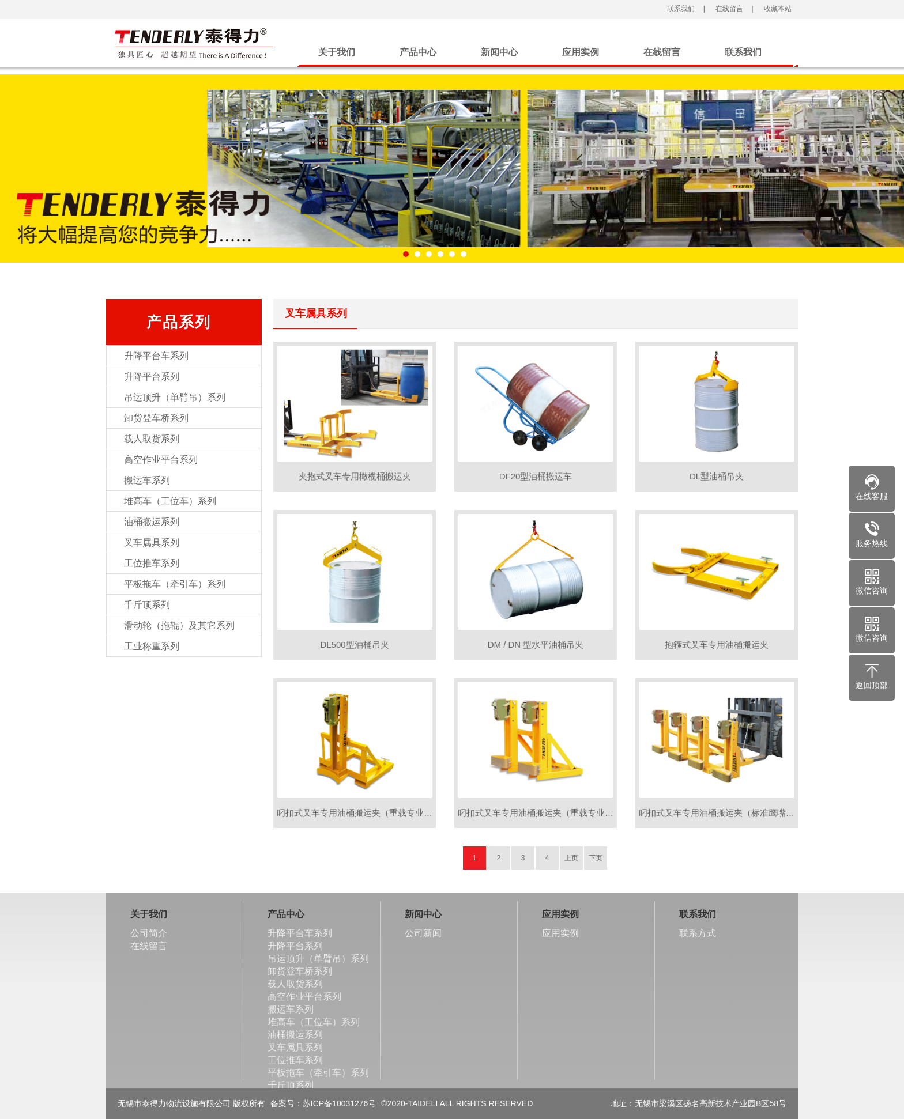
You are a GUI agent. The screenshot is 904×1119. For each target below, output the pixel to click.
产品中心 (418, 52)
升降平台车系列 (156, 356)
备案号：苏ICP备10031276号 (323, 1103)
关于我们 (336, 52)
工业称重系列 (151, 646)
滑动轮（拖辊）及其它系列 (179, 625)
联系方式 (697, 933)
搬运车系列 (147, 480)
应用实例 (580, 52)
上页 (571, 858)
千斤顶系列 (147, 605)
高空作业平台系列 (161, 459)
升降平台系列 (151, 376)
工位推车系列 (151, 563)
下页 (595, 858)
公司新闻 (423, 933)
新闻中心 (499, 52)
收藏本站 (776, 9)
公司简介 (148, 933)
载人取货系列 (151, 439)
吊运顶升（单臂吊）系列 (174, 397)
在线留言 (728, 9)
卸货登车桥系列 (156, 418)
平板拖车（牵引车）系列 (174, 584)
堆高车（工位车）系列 (170, 501)
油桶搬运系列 (151, 522)
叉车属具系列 (151, 542)
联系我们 (680, 9)
